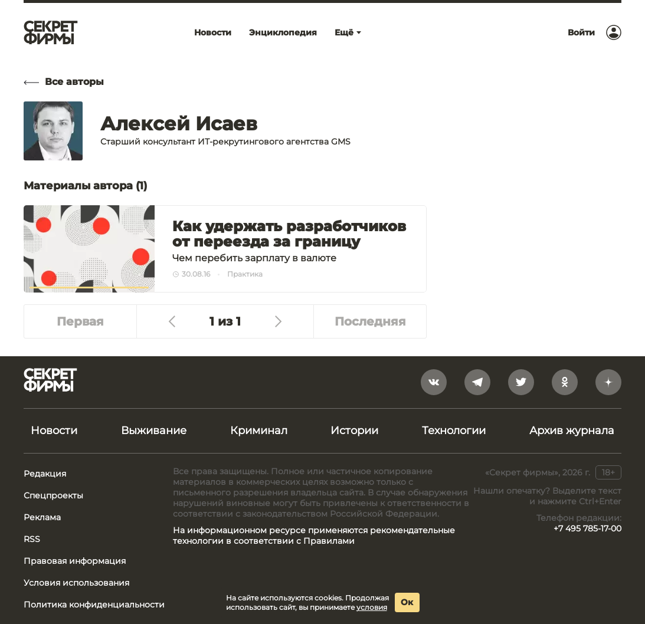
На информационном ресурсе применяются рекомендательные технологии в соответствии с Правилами (314, 535)
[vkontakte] (434, 382)
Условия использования (76, 582)
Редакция (45, 473)
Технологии (454, 430)
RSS (32, 539)
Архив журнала (571, 430)
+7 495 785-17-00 (587, 528)
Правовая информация (75, 561)
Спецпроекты (53, 495)
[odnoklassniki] (565, 382)
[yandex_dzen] (608, 382)
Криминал (258, 430)
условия (371, 607)
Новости (54, 430)
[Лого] (51, 32)
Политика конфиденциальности (94, 604)
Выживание (153, 430)
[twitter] (521, 382)
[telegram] (477, 382)
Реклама (42, 517)
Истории (354, 430)
